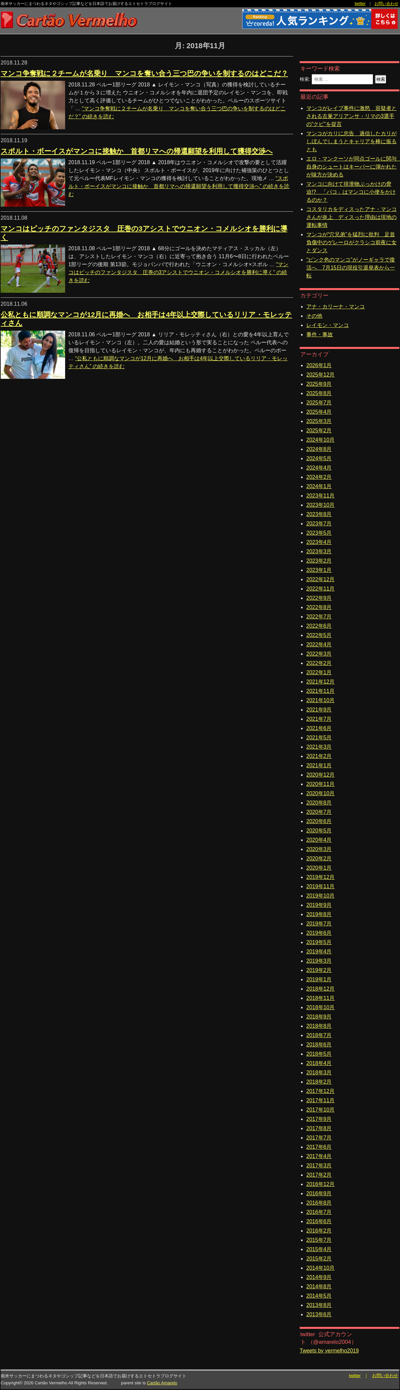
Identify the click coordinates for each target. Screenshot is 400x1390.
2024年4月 (319, 468)
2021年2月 (319, 756)
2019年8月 (319, 914)
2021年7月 (319, 719)
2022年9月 (319, 598)
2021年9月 (319, 709)
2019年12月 (320, 877)
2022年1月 (319, 672)
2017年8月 (319, 1128)
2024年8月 (319, 449)
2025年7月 (319, 402)
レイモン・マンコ (327, 325)
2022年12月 (320, 579)
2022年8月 (319, 607)
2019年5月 (319, 942)
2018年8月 (319, 1026)
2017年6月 (319, 1147)
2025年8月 (319, 393)
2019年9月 (319, 905)
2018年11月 (320, 998)
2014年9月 (319, 1277)
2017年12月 (320, 1091)
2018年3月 (319, 1072)
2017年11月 (320, 1100)
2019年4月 (319, 951)
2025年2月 (319, 430)
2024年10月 (320, 440)
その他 (314, 316)
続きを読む (179, 186)
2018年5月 (319, 1054)
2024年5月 (319, 458)
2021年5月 (319, 737)
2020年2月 (319, 858)
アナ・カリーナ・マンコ (335, 306)
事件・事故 (319, 334)
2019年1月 (319, 979)
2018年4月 (319, 1063)
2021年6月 (319, 728)
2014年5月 (319, 1296)
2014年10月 (320, 1268)
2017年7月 (319, 1137)
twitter (359, 3)
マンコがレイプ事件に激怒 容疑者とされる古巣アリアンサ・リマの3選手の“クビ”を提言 (351, 116)
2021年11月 (320, 691)
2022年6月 (319, 626)
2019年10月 (320, 896)
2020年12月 (320, 775)
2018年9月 (319, 1016)
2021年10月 (320, 700)
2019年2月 (319, 970)
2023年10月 (320, 505)
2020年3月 (319, 849)
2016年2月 (319, 1230)
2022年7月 (319, 616)
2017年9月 (319, 1119)
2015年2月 (319, 1258)
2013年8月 (319, 1305)
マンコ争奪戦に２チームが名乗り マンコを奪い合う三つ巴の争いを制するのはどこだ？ (144, 73)
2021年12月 (320, 682)
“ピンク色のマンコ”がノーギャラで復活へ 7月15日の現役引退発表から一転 (350, 267)
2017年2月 (319, 1175)
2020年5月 (319, 830)
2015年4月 (319, 1249)
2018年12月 (320, 989)
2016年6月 (319, 1221)
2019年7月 (319, 923)
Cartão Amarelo (162, 1382)
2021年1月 (319, 765)
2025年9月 (319, 384)
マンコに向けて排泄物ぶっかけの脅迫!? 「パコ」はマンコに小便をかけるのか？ (351, 192)
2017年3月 (319, 1165)
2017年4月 (319, 1156)
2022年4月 (319, 644)
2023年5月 (319, 533)
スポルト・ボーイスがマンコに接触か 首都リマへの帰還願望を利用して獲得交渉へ (137, 151)
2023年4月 (319, 542)
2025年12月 (320, 374)
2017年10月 (320, 1110)
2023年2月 (319, 561)
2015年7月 (319, 1240)
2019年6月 (319, 933)
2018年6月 (319, 1044)
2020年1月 (319, 868)
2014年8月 (319, 1286)
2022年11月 (320, 588)
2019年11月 (320, 886)
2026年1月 (319, 365)
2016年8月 (319, 1203)
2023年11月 (320, 495)
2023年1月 (319, 570)
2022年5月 (319, 635)
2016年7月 (319, 1212)
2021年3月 (319, 747)
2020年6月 (319, 821)
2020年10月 (320, 793)
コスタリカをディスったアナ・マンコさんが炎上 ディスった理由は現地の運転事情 (351, 217)
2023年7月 (319, 523)
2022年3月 (319, 654)
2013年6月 (319, 1314)
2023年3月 (319, 551)
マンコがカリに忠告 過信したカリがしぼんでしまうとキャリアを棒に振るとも (351, 141)
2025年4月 (319, 412)
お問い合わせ (386, 3)
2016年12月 (320, 1184)
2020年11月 (320, 784)
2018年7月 (319, 1035)
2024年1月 (319, 486)
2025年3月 (319, 421)
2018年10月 (320, 1007)
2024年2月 (319, 477)
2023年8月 (319, 514)
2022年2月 (319, 663)
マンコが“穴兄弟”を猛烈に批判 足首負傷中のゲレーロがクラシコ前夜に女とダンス (351, 242)
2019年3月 (319, 961)
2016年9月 (319, 1193)
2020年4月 (319, 840)
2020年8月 (319, 802)
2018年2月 (319, 1082)
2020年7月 (319, 812)
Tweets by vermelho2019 (329, 1350)
